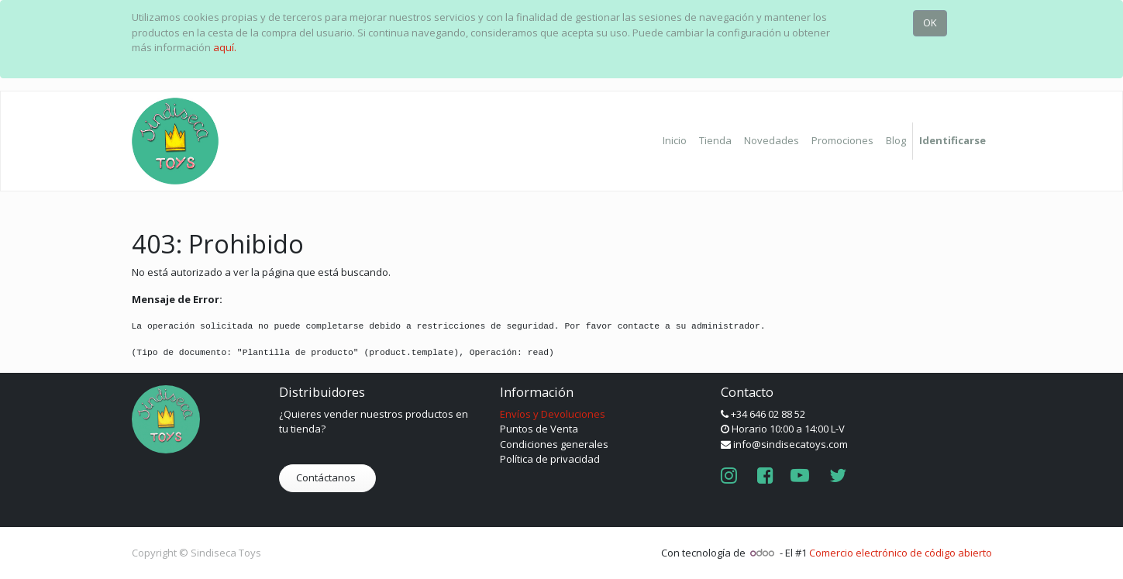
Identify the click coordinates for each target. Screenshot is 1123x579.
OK (930, 22)
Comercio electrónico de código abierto (900, 553)
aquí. (224, 47)
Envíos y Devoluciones (552, 414)
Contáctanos (327, 477)
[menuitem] (674, 141)
